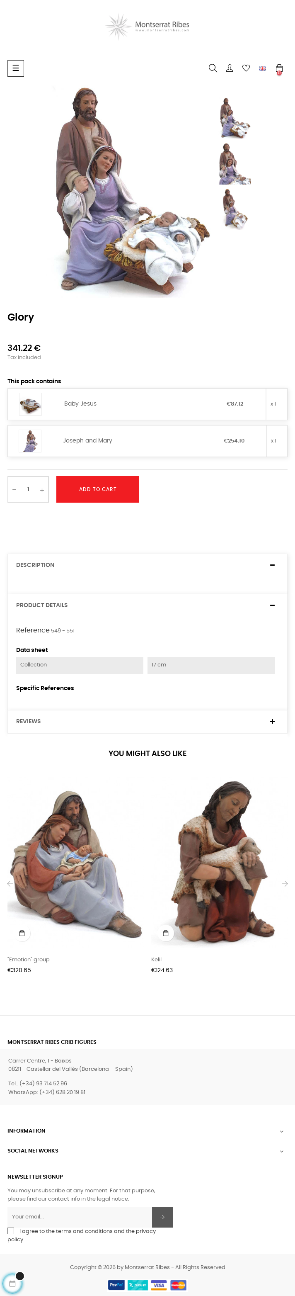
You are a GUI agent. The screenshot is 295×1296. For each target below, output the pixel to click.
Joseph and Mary (87, 441)
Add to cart (98, 489)
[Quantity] (28, 489)
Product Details (42, 605)
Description (35, 565)
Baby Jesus (80, 404)
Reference (33, 630)
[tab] (147, 565)
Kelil (156, 960)
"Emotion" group (28, 960)
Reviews (28, 722)
